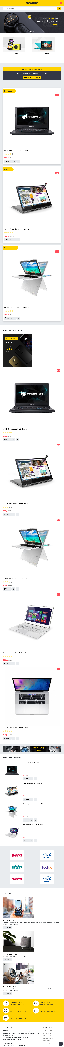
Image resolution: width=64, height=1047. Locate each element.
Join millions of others (10, 920)
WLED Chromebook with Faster (16, 150)
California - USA (47, 1036)
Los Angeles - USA (48, 1031)
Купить (8, 161)
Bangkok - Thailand (48, 1038)
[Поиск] (28, 8)
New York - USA (47, 1033)
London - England (47, 1043)
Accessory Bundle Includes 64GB (17, 307)
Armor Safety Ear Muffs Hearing (16, 229)
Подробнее (7, 927)
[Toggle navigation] (5, 3)
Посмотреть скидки (32, 77)
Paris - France (46, 1040)
